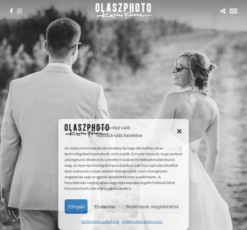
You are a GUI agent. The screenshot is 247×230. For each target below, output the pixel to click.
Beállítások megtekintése (152, 206)
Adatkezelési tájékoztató (142, 221)
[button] (179, 131)
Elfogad (76, 206)
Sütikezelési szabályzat (100, 221)
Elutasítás (105, 206)
